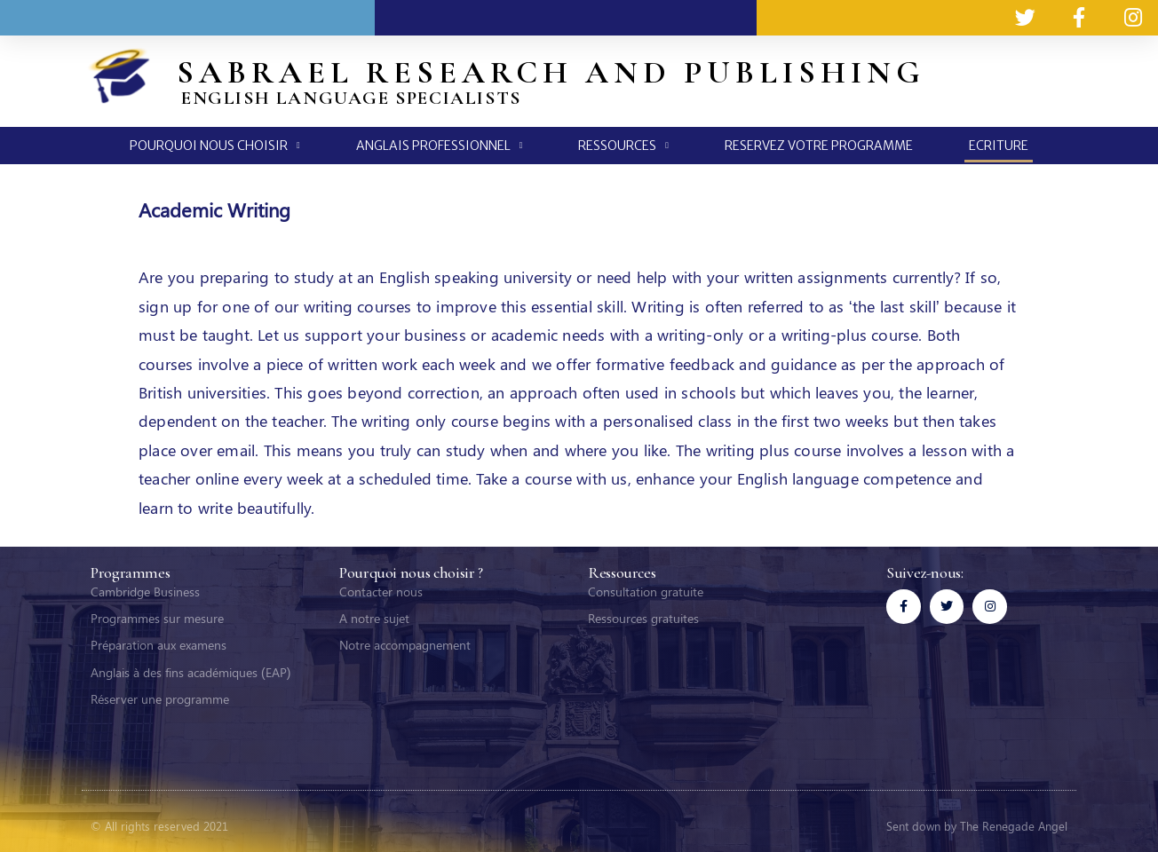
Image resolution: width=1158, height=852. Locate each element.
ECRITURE (998, 146)
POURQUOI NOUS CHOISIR (215, 145)
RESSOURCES (623, 145)
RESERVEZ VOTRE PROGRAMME (819, 146)
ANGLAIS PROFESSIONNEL (439, 145)
